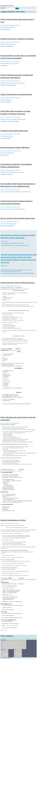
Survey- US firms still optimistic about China (8, 223)
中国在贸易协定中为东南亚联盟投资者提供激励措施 (9, 121)
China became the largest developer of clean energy (11, 643)
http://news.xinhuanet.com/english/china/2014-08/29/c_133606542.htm (18, 403)
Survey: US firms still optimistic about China (17, 218)
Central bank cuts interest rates (6, 99)
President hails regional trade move (14, 131)
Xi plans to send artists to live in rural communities (9, 63)
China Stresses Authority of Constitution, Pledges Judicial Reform (12, 172)
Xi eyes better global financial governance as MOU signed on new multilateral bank (15, 191)
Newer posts (2, 639)
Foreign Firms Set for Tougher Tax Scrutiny (17, 39)
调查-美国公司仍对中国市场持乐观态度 (7, 225)
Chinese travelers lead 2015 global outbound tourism (12, 642)
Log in (3, 655)
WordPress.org (5, 659)
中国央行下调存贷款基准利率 (5, 101)
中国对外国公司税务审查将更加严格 (6, 46)
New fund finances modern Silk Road (14, 147)
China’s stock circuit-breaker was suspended (10, 647)
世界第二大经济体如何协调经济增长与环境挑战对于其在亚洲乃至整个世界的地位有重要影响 (17, 273)
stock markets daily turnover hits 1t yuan (7, 27)
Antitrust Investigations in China (13, 520)
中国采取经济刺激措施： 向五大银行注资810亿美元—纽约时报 (11, 243)
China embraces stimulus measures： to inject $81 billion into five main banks (14, 245)
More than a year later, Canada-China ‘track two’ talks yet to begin (14, 646)
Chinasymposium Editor (15, 25)
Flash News (9, 25)
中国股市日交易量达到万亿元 (5, 29)
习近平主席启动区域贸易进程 (5, 138)
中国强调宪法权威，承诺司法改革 (6, 174)
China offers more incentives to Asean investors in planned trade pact (13, 119)
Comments (5, 658)
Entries (5, 664)
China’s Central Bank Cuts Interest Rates (16, 94)
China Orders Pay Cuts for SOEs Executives (17, 283)
